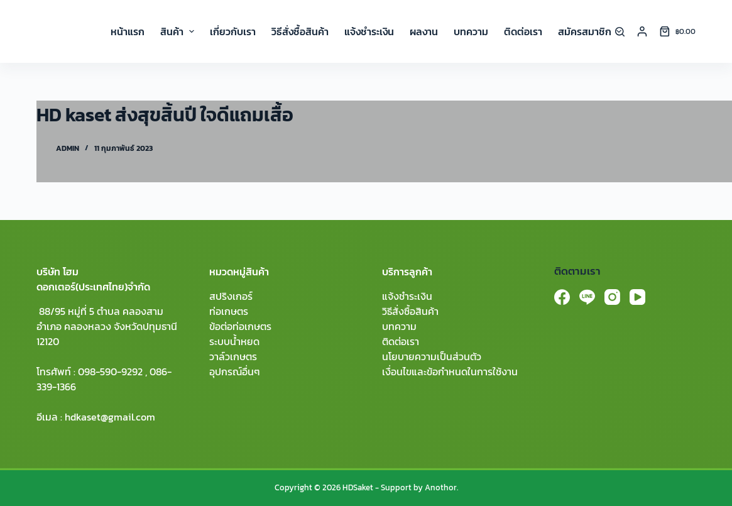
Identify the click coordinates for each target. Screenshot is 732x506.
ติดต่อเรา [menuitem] (523, 31)
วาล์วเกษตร (233, 356)
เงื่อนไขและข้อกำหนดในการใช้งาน (450, 371)
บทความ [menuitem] (471, 31)
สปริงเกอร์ (231, 296)
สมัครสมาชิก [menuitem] (589, 31)
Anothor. (441, 487)
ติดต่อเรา (400, 341)
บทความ (399, 326)
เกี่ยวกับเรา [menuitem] (233, 31)
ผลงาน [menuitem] (424, 31)
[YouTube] (637, 297)
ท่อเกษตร (228, 311)
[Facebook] (562, 297)
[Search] (620, 31)
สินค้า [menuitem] (178, 31)
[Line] (587, 297)
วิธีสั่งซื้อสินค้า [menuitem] (300, 31)
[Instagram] (612, 297)
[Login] (642, 31)
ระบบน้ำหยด (234, 341)
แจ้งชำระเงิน (407, 296)
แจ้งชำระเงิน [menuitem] (369, 31)
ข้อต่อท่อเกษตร (240, 326)
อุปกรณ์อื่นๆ (234, 371)
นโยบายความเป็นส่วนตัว (431, 356)
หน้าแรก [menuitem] (128, 31)
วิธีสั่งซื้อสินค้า (410, 311)
